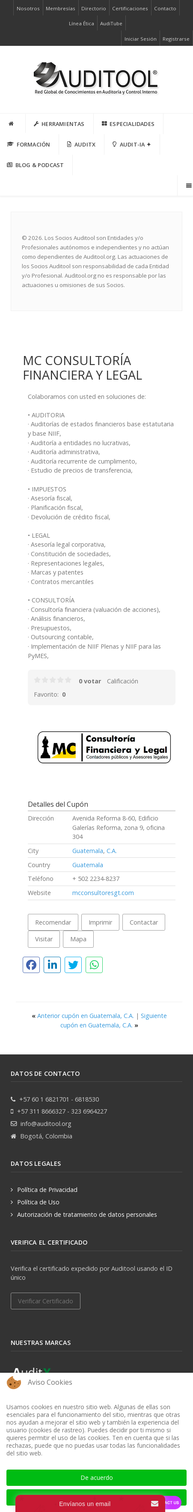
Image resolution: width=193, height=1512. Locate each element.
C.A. (112, 851)
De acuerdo (96, 1477)
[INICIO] (13, 123)
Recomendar (53, 922)
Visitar (44, 939)
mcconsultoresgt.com (103, 893)
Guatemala (87, 851)
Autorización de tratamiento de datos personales (87, 1214)
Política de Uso (38, 1202)
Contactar (144, 922)
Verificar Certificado (45, 1301)
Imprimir (100, 922)
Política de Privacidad (47, 1190)
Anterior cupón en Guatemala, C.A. (84, 1016)
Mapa (78, 939)
